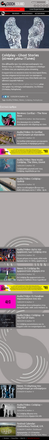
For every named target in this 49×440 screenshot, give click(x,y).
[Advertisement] (24, 219)
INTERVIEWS (40, 13)
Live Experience (37, 9)
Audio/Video (12, 100)
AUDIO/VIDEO (27, 13)
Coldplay (28, 100)
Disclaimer (6, 438)
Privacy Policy (14, 438)
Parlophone (37, 100)
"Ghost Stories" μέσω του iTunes (25, 84)
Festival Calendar (12, 9)
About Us (22, 438)
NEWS (7, 13)
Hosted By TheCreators (33, 438)
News (21, 100)
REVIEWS (15, 13)
